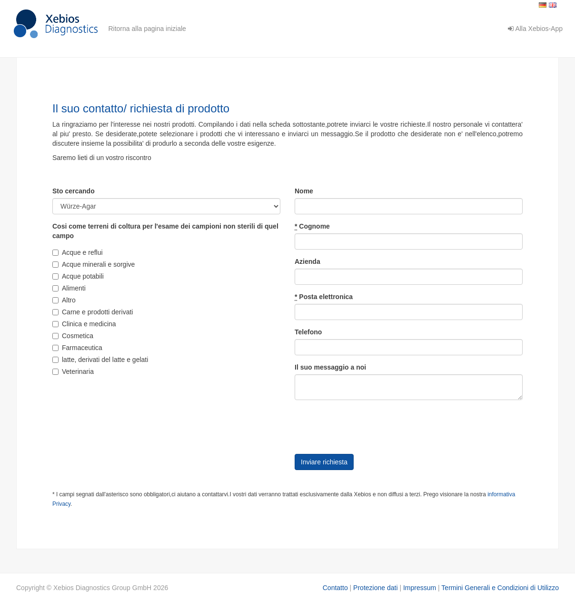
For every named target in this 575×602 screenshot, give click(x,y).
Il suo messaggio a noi (330, 367)
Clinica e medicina (84, 324)
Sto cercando (73, 191)
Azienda (307, 261)
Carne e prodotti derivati (92, 312)
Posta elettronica (324, 297)
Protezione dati (375, 588)
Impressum (419, 588)
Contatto (335, 588)
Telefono (308, 332)
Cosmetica (72, 336)
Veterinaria (73, 371)
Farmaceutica (77, 347)
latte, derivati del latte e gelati (100, 359)
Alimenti (69, 288)
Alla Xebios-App (535, 28)
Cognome (312, 226)
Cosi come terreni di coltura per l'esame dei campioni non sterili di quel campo (165, 231)
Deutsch (542, 5)
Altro (64, 300)
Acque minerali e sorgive (93, 264)
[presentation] (367, 425)
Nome (304, 191)
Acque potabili (78, 276)
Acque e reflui (77, 252)
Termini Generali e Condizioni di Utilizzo (500, 588)
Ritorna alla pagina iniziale (147, 28)
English (552, 5)
